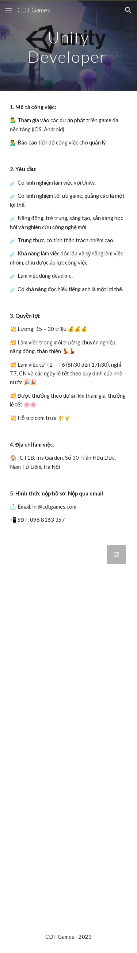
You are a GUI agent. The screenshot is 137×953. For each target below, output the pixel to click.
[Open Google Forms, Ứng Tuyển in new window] (116, 554)
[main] (68, 45)
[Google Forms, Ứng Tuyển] (68, 728)
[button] (9, 10)
